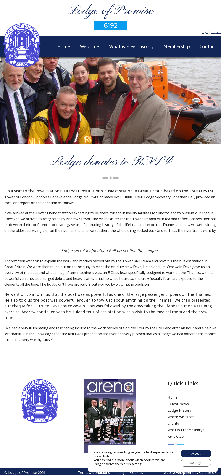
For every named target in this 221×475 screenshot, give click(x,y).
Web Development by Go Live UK (190, 472)
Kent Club (176, 436)
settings (137, 464)
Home (63, 46)
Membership (176, 46)
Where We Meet (181, 416)
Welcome (89, 46)
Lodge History (179, 410)
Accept (196, 453)
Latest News (178, 403)
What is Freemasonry (131, 46)
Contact (208, 46)
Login (205, 32)
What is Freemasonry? (186, 429)
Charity (173, 423)
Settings (196, 463)
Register (216, 32)
